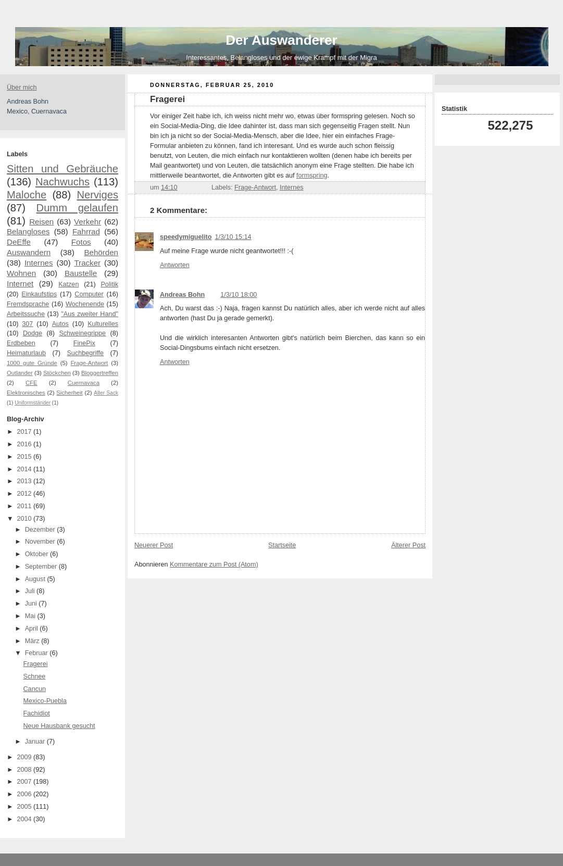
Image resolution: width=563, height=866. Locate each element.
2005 (25, 806)
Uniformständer (33, 403)
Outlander (20, 373)
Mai (31, 616)
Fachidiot (36, 713)
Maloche (26, 194)
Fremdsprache (28, 304)
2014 (25, 469)
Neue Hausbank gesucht (59, 726)
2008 (25, 769)
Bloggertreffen (99, 373)
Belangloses (28, 231)
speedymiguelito (186, 237)
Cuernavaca (83, 383)
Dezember (41, 529)
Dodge (32, 333)
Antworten (175, 265)
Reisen (41, 221)
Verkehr (87, 221)
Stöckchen (57, 373)
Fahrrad (86, 231)
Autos (60, 324)
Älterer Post (408, 545)
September (42, 566)
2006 (25, 794)
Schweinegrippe (82, 333)
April (32, 628)
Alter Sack (106, 393)
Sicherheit (69, 393)
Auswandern (29, 252)
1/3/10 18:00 (238, 294)
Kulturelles (102, 324)
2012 (25, 493)
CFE (31, 383)
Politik (109, 284)
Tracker (87, 262)
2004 (25, 819)
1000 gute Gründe (32, 363)
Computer (88, 294)
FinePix (84, 343)
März (33, 641)
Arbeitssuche (26, 314)
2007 (25, 781)
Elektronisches (26, 393)
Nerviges (97, 194)
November (41, 541)
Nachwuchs (62, 181)
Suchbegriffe (85, 353)
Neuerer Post (153, 545)
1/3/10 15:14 (233, 237)
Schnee (34, 676)
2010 (25, 518)
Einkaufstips (39, 294)
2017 (25, 431)
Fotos (81, 241)
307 (27, 324)
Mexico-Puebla (45, 701)
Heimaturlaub (26, 353)
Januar (36, 741)
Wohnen (21, 273)
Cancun (34, 689)
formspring (312, 175)
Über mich (21, 87)
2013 (25, 481)
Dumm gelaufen (77, 208)
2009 (25, 757)
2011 (25, 506)
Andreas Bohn (182, 294)
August (36, 579)
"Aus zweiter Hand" (89, 314)
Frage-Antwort (89, 363)
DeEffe (19, 241)
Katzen (68, 284)
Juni (32, 603)
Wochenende (85, 304)
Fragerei (35, 664)
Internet (20, 283)
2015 (25, 456)
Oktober (37, 554)
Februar (37, 653)
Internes (38, 262)
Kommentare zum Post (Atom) (214, 564)
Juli (30, 591)
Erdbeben (21, 343)
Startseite (282, 545)
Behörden (101, 252)
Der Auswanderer (281, 40)
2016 (25, 444)
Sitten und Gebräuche (62, 168)
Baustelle (81, 273)
